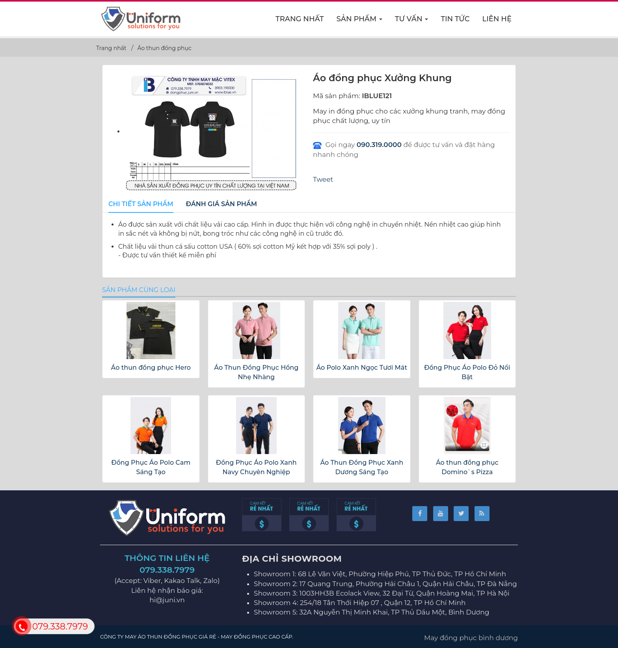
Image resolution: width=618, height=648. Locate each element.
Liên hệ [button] (497, 19)
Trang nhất (299, 19)
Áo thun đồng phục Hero (151, 367)
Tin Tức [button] (455, 19)
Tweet (323, 179)
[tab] (140, 204)
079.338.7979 (167, 570)
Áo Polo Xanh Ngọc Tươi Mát (361, 367)
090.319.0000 (379, 145)
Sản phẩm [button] (360, 21)
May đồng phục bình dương (471, 638)
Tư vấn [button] (411, 21)
